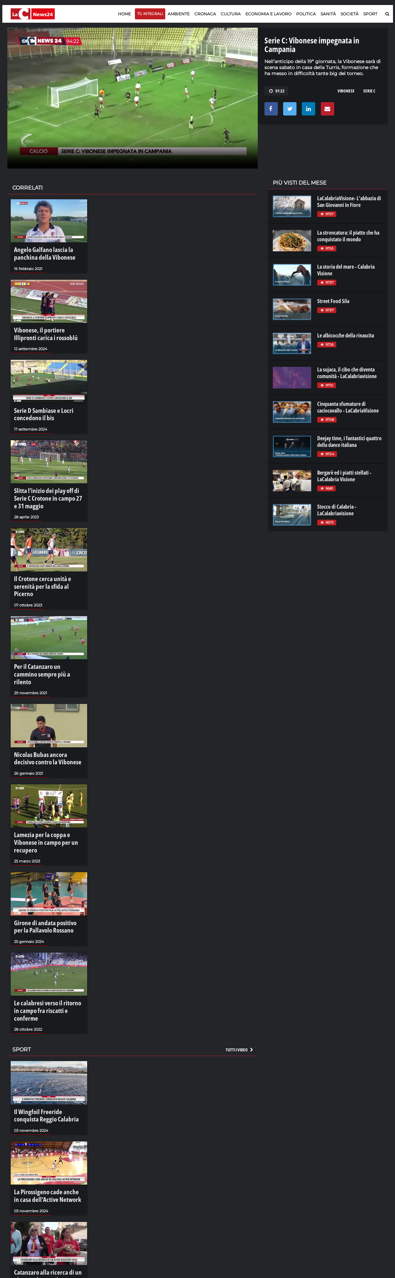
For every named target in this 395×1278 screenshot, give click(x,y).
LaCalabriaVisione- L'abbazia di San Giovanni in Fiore (349, 202)
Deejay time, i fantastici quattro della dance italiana (349, 442)
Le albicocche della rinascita (345, 335)
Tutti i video (240, 978)
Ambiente (179, 13)
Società (350, 13)
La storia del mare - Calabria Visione (346, 270)
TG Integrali (150, 13)
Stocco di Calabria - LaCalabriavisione (336, 510)
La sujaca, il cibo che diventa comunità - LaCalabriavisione (347, 373)
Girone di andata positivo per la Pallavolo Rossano (46, 868)
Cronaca (205, 13)
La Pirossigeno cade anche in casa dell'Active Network (48, 1119)
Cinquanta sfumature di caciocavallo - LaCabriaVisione (348, 407)
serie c (369, 91)
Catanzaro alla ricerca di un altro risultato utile (47, 1196)
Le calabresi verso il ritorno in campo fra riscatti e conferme (44, 945)
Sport (370, 13)
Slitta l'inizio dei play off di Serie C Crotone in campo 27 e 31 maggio (49, 483)
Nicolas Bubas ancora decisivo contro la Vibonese (44, 714)
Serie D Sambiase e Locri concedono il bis (38, 407)
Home (124, 13)
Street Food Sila (333, 301)
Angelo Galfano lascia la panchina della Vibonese (48, 253)
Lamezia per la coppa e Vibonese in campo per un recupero (47, 791)
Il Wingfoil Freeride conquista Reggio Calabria (44, 1042)
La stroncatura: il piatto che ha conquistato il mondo (348, 236)
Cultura (231, 13)
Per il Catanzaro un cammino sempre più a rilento (43, 637)
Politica (306, 13)
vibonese (346, 91)
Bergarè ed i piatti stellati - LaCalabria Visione (344, 476)
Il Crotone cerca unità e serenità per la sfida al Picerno (46, 560)
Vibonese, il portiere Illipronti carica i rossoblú (44, 330)
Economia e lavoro (268, 13)
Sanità (328, 13)
